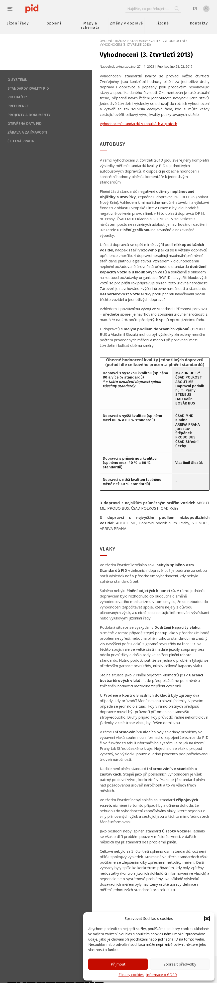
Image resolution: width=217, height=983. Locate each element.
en (195, 8)
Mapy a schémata (90, 25)
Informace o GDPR (161, 974)
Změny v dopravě (126, 23)
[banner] (46, 8)
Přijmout (118, 964)
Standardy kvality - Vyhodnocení (157, 40)
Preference (18, 106)
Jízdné (162, 23)
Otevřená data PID (24, 123)
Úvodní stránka (113, 40)
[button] (207, 918)
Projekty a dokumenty (28, 115)
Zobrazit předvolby (179, 964)
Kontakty (199, 23)
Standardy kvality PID (28, 88)
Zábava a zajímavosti (27, 132)
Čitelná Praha (20, 141)
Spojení (54, 23)
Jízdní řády (18, 23)
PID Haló (15, 97)
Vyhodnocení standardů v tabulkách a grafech (138, 123)
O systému (17, 79)
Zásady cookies (131, 974)
